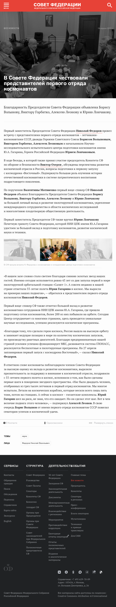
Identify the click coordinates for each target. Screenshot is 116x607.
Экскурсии (9, 515)
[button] (6, 6)
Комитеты (76, 491)
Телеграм (87, 572)
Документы (55, 497)
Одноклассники (55, 422)
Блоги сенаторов (80, 513)
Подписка (9, 499)
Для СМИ (75, 535)
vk (59, 572)
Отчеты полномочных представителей (57, 545)
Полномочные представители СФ (34, 550)
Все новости (11, 28)
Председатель (78, 485)
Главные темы (78, 475)
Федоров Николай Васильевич (36, 443)
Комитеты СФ (33, 496)
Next (96, 250)
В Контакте (11, 422)
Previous (20, 250)
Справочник (10, 505)
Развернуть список (103, 422)
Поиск (7, 488)
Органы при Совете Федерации (32, 524)
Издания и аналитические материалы (58, 556)
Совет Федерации (35, 475)
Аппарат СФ (32, 507)
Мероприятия (56, 519)
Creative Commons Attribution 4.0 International (82, 596)
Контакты (9, 475)
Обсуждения (10, 494)
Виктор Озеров (51, 164)
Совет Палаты (33, 485)
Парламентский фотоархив (100, 572)
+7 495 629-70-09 (81, 579)
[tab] (58, 422)
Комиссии (31, 501)
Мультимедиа (78, 518)
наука (24, 436)
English (7, 521)
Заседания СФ (56, 483)
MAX (80, 572)
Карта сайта (10, 510)
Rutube (94, 572)
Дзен (66, 572)
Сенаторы (31, 491)
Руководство (32, 480)
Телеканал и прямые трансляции (77, 527)
